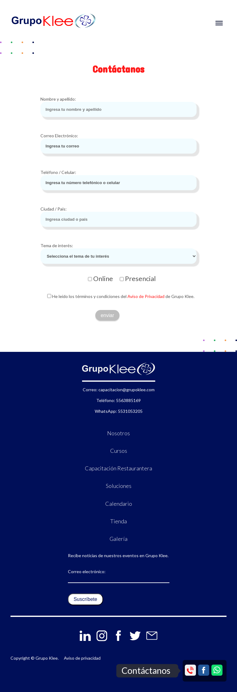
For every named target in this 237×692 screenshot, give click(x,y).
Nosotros (118, 433)
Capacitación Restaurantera (118, 468)
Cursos (118, 450)
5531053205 (130, 411)
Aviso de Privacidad (145, 296)
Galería (118, 538)
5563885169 (128, 400)
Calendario (118, 503)
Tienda (118, 521)
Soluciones (118, 485)
